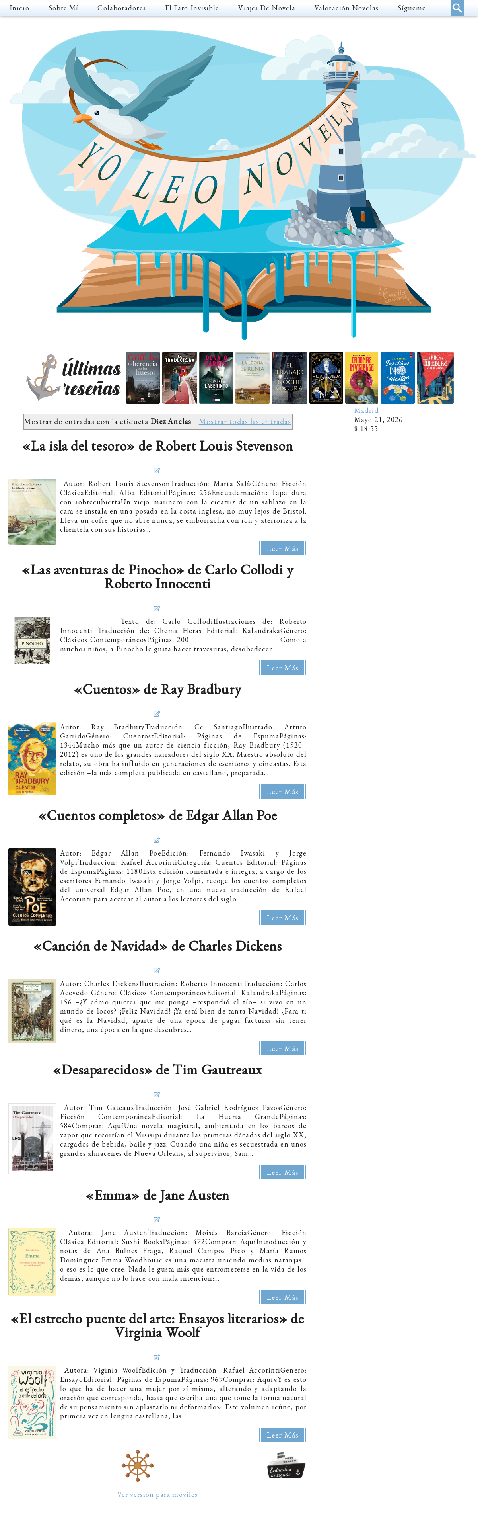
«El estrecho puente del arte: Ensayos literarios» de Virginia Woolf (157, 1325)
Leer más (282, 548)
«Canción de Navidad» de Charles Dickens (157, 946)
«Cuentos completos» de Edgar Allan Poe (158, 815)
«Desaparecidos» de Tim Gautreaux (157, 1069)
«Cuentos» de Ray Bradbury (157, 689)
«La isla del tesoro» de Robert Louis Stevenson (157, 446)
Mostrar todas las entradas (245, 421)
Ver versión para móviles (157, 1494)
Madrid (366, 410)
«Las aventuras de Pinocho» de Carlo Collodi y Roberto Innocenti (157, 576)
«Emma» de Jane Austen (157, 1195)
